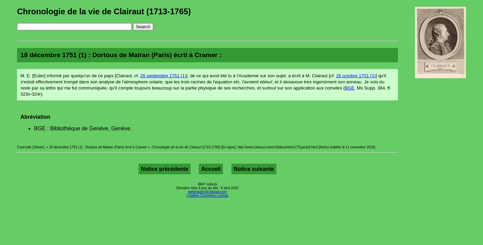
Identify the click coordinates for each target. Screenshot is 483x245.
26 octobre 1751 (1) (355, 75)
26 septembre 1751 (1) (163, 75)
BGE (349, 88)
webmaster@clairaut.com (207, 192)
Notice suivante (254, 169)
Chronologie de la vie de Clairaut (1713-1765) (104, 11)
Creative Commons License (207, 195)
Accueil (211, 169)
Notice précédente (164, 169)
